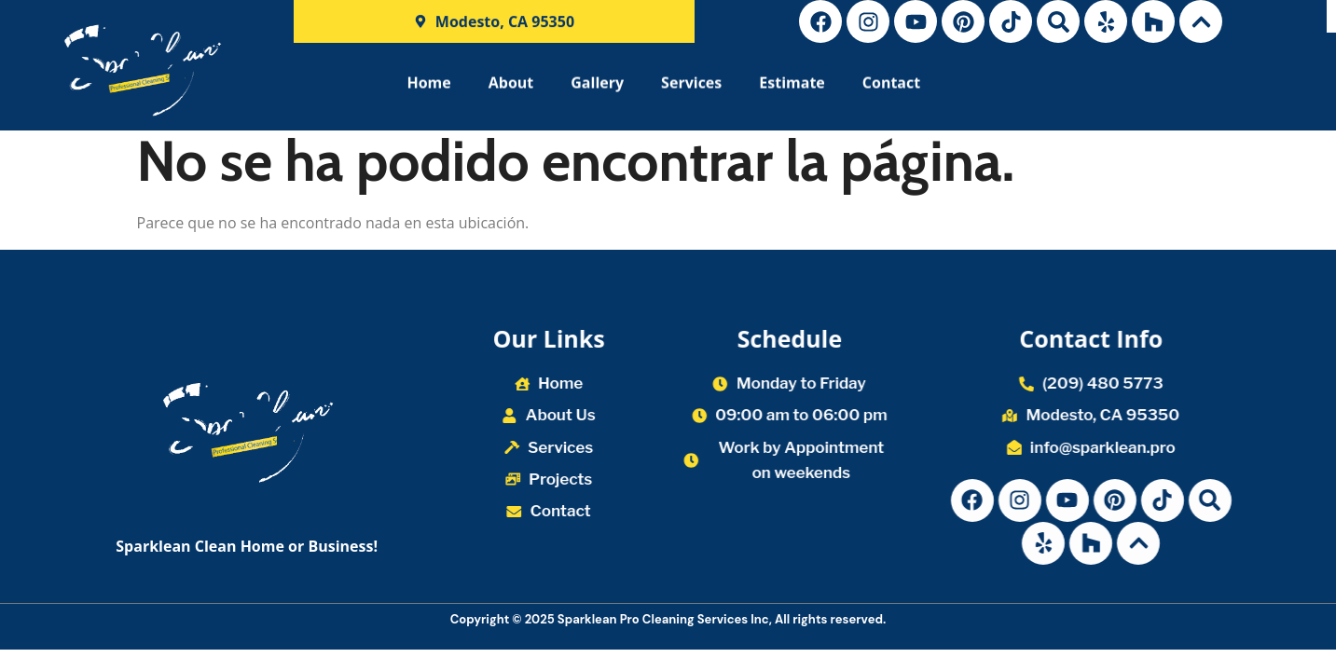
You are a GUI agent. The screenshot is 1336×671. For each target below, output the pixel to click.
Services (691, 88)
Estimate (792, 88)
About (511, 88)
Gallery (597, 88)
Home (428, 88)
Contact (891, 88)
